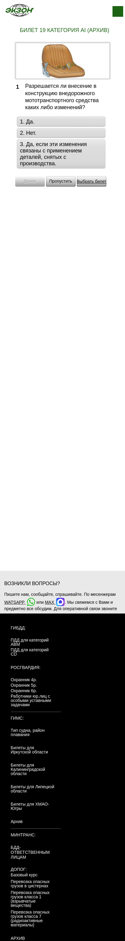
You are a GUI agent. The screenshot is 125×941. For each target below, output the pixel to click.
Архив (17, 821)
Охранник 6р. (24, 690)
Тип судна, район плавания (28, 732)
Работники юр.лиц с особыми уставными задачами (31, 700)
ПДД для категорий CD (30, 652)
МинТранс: (23, 834)
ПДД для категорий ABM (30, 642)
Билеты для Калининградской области (28, 769)
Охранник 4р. (24, 679)
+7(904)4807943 (20, 615)
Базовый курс (24, 874)
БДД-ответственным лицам (30, 852)
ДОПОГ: (19, 869)
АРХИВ (18, 938)
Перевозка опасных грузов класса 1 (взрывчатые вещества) (30, 899)
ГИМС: (17, 718)
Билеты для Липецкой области (32, 788)
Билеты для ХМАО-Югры (30, 806)
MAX (55, 602)
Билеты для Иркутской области (29, 749)
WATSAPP (19, 602)
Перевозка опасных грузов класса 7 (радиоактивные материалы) (30, 918)
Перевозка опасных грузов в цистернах (30, 883)
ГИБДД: (18, 627)
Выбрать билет (92, 181)
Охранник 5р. (24, 685)
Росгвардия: (26, 667)
